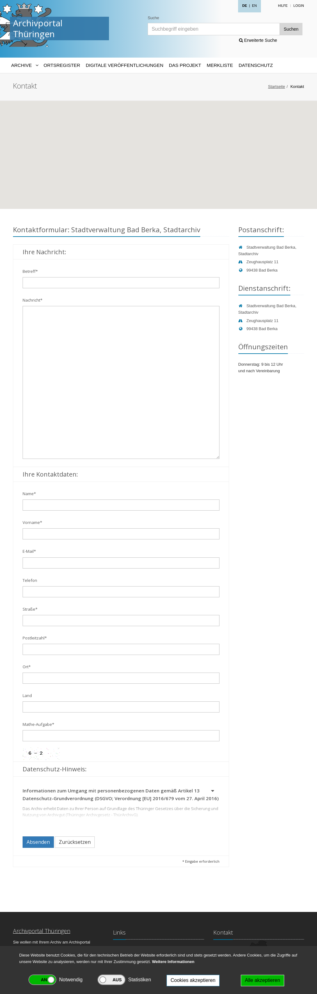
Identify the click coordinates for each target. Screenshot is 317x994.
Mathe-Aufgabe (38, 724)
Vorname (32, 522)
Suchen (291, 29)
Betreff (30, 271)
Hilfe (283, 5)
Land (27, 695)
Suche (153, 17)
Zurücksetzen (75, 842)
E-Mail (29, 551)
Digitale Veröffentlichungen (124, 65)
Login (298, 5)
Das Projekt (185, 65)
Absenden (38, 842)
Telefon (30, 580)
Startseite (276, 86)
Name (29, 493)
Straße (30, 609)
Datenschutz (256, 65)
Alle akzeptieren (262, 980)
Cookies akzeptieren (193, 980)
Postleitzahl (35, 638)
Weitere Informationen (173, 961)
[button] (213, 792)
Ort (27, 666)
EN (254, 5)
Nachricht (32, 300)
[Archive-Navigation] (24, 65)
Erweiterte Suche (258, 40)
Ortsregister (62, 65)
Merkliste (220, 65)
